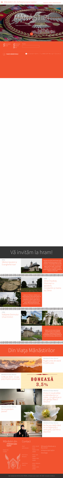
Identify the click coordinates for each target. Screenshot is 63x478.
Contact (50, 2)
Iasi (16, 47)
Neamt (17, 46)
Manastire (8, 44)
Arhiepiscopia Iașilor (57, 2)
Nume (24, 44)
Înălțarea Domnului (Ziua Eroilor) (10, 315)
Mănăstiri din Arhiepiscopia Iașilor (20, 2)
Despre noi (45, 2)
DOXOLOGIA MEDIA (22, 476)
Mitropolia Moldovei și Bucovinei (48, 447)
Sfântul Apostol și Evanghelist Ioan (9, 263)
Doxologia (44, 453)
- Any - (10, 54)
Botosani (17, 44)
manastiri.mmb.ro (50, 476)
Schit (6, 46)
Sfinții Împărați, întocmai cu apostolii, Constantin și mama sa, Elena (52, 286)
